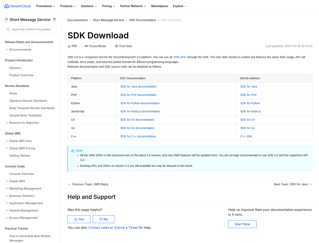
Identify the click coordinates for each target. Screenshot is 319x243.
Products (68, 6)
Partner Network (133, 6)
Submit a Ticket (126, 228)
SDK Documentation (142, 20)
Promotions (45, 6)
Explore (180, 6)
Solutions (89, 6)
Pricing (108, 6)
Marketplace (159, 6)
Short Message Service (108, 20)
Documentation (78, 20)
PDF (72, 46)
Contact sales (99, 228)
